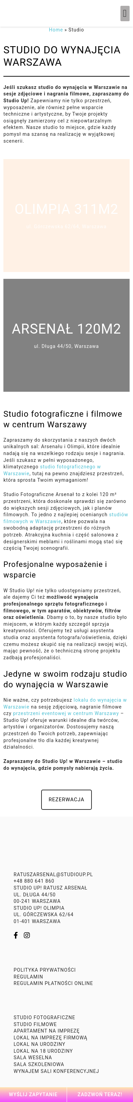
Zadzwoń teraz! (100, 1094)
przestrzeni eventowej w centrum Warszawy (65, 713)
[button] (125, 13)
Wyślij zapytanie (33, 1094)
